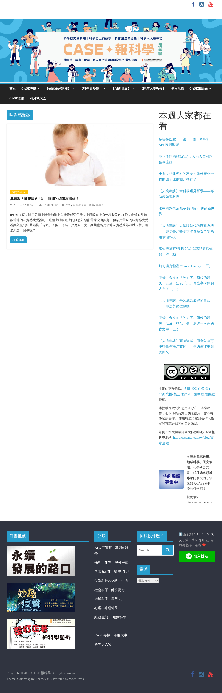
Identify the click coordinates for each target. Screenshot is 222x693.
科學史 (116, 599)
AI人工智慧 (103, 548)
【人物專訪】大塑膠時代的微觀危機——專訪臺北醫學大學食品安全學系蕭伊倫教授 (186, 231)
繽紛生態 (103, 617)
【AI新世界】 (121, 88)
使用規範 (177, 88)
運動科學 (119, 617)
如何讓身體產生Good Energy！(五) (184, 266)
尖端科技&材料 (106, 581)
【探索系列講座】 (58, 88)
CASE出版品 (198, 88)
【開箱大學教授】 (153, 88)
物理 (97, 562)
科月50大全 (38, 98)
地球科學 (101, 599)
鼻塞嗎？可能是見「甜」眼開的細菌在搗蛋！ (44, 199)
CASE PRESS (50, 205)
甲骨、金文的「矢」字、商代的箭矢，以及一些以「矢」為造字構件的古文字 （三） (186, 323)
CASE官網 (16, 98)
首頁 (12, 88)
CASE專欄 (28, 88)
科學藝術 (118, 590)
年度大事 (120, 635)
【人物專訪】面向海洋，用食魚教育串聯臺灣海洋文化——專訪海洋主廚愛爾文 (186, 346)
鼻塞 (91, 205)
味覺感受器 (80, 205)
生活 (126, 571)
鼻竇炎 (100, 205)
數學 (118, 571)
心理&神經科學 (106, 608)
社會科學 (102, 590)
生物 (124, 581)
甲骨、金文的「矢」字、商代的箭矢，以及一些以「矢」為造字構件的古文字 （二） (186, 283)
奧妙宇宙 (121, 562)
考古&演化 (102, 571)
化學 (108, 562)
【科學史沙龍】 (91, 88)
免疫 (68, 205)
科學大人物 (103, 644)
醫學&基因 (18, 192)
